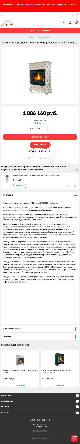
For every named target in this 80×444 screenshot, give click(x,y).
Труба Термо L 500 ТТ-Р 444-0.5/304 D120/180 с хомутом (36, 176)
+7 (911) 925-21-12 (64, 22)
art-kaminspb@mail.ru (40, 430)
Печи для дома (44, 37)
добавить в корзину (40, 137)
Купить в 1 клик (40, 145)
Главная (31, 37)
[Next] (76, 345)
